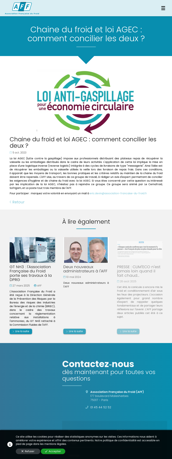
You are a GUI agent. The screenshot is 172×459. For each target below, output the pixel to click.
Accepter (53, 451)
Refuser (27, 451)
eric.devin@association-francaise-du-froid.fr (118, 193)
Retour (17, 202)
